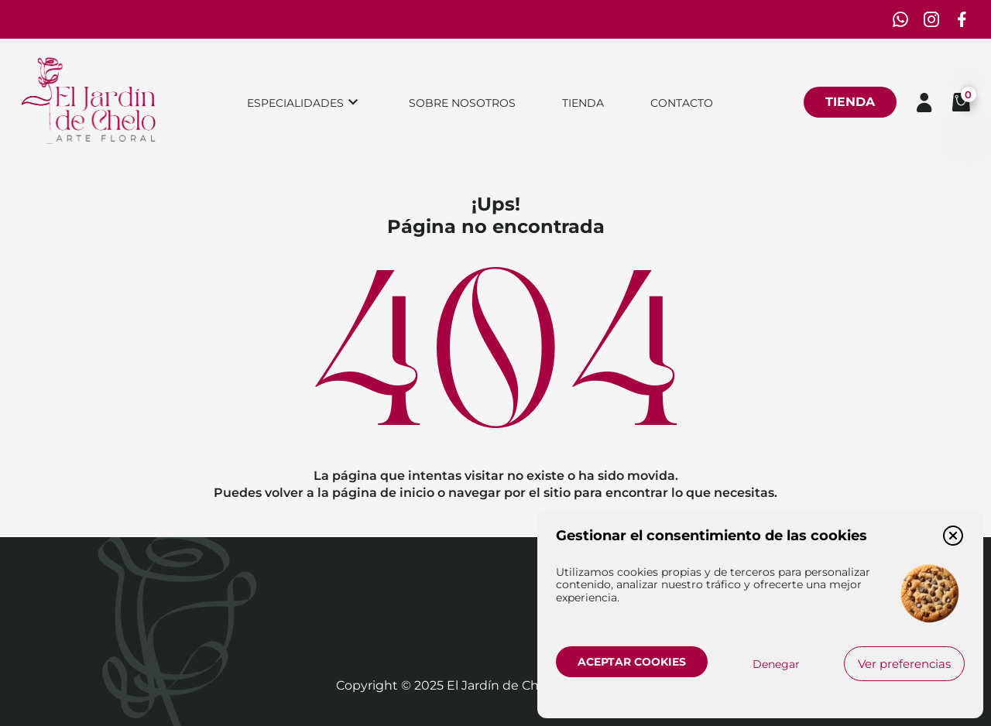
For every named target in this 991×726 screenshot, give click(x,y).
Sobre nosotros (462, 103)
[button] (953, 535)
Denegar (776, 664)
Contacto (681, 103)
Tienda (583, 103)
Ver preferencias (904, 663)
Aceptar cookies (632, 662)
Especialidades (295, 103)
